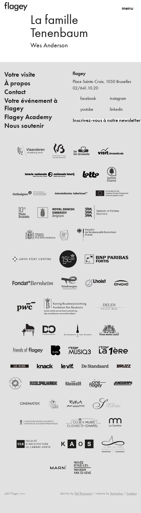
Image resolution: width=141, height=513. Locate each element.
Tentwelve (116, 493)
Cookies (131, 493)
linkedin (116, 109)
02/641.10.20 (85, 88)
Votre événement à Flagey (30, 104)
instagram (118, 98)
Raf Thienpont (83, 493)
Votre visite (19, 74)
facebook (88, 98)
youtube (86, 109)
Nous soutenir (24, 125)
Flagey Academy (28, 117)
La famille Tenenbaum (59, 26)
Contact (14, 92)
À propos (17, 83)
